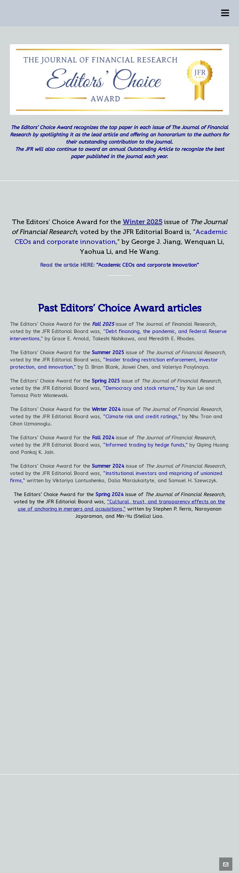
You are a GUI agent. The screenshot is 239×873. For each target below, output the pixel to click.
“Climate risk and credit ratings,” (141, 417)
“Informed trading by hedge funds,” (145, 445)
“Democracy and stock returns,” (140, 388)
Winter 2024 (106, 409)
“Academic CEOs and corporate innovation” (147, 265)
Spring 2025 (106, 381)
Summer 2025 (108, 352)
